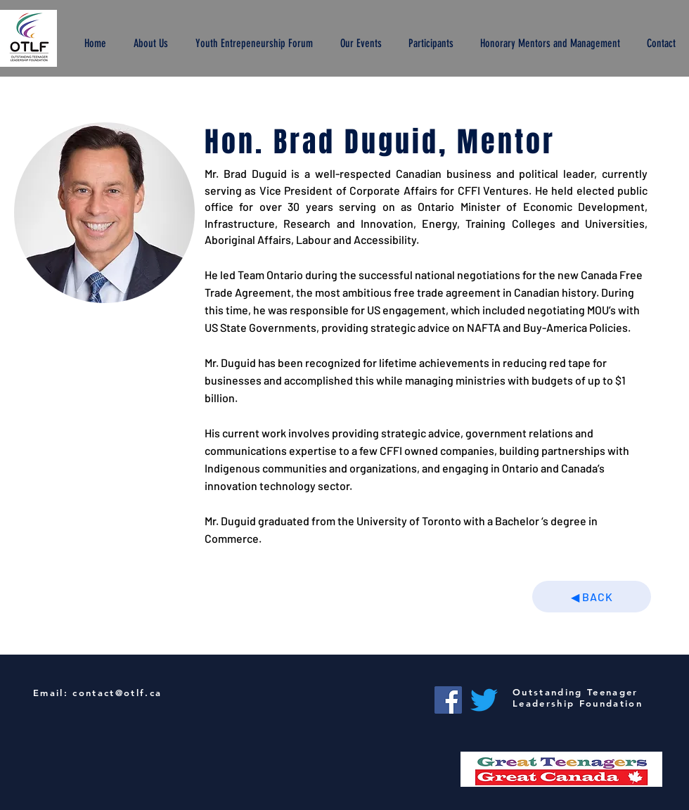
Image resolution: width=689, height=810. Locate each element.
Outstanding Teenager (575, 692)
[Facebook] (448, 700)
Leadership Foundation (578, 703)
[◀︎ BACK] (591, 596)
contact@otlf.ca (117, 692)
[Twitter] (484, 700)
